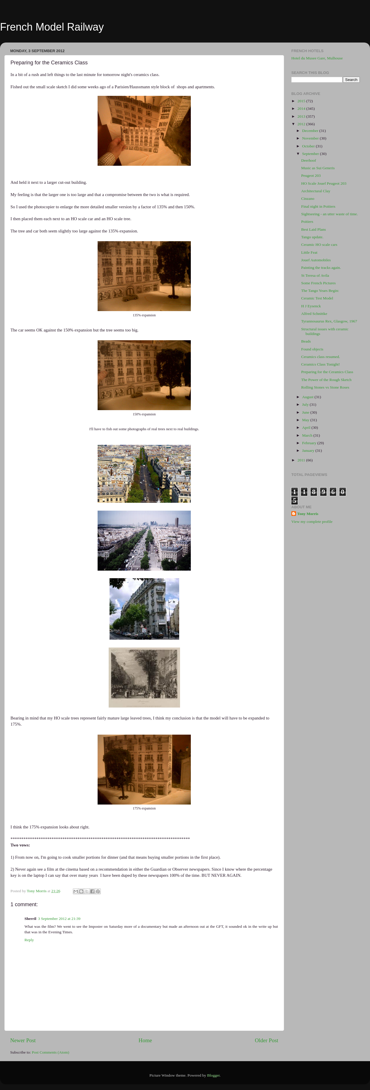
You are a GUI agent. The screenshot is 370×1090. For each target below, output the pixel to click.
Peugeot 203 (311, 175)
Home (145, 1040)
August (308, 397)
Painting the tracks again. (321, 267)
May (306, 420)
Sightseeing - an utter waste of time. (329, 214)
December (310, 130)
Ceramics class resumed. (320, 356)
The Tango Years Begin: (320, 290)
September (311, 153)
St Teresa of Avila (315, 275)
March (307, 435)
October (309, 146)
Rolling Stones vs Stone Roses (325, 387)
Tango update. (312, 237)
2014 (301, 108)
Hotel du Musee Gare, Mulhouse (317, 58)
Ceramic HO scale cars (319, 244)
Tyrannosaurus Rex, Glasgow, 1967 (329, 321)
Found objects (312, 349)
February (309, 443)
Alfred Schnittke (314, 313)
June (306, 412)
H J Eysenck (311, 306)
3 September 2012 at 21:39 (59, 918)
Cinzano (307, 198)
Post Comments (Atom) (50, 1052)
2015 (301, 101)
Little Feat (309, 252)
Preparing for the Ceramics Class (327, 372)
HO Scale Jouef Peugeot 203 (323, 183)
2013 (301, 116)
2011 (301, 460)
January (308, 450)
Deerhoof (308, 160)
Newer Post (23, 1040)
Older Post (266, 1040)
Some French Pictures (318, 283)
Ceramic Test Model (317, 298)
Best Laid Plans (313, 229)
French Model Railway (52, 27)
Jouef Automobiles (316, 260)
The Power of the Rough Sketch (326, 380)
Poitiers (307, 221)
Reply (29, 940)
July (306, 404)
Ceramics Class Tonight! (320, 364)
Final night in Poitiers (318, 206)
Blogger (213, 1075)
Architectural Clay (315, 191)
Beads (306, 341)
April (306, 427)
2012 (301, 124)
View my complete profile (311, 521)
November (311, 138)
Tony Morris (307, 514)
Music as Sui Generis (318, 168)
